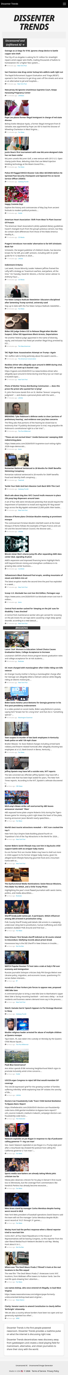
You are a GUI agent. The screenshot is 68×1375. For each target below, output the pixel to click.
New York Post (22, 66)
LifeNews (21, 96)
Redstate (21, 661)
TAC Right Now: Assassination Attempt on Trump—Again (30, 352)
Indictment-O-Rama (14, 265)
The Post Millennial (24, 431)
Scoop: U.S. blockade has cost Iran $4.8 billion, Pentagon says (32, 593)
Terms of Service (39, 1371)
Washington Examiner (25, 718)
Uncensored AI (21, 1365)
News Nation (20, 1300)
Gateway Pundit (23, 182)
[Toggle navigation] (64, 3)
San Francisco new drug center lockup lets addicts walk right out (34, 72)
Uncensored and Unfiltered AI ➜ (15, 42)
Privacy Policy (53, 1371)
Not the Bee (20, 946)
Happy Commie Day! (14, 204)
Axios (20, 449)
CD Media (21, 237)
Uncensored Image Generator (41, 1365)
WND (17, 1318)
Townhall (21, 480)
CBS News (19, 786)
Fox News (21, 132)
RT (17, 981)
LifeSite (20, 259)
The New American (24, 346)
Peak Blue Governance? (15, 1065)
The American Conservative (27, 359)
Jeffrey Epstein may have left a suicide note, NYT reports (30, 771)
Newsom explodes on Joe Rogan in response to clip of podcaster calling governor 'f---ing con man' (34, 1140)
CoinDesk (21, 569)
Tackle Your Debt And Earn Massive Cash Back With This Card (32, 486)
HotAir (20, 213)
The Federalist (20, 1119)
